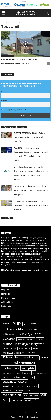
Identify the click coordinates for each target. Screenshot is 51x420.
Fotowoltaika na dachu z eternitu (19, 59)
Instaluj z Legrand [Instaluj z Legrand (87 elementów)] (9, 348)
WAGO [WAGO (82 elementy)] (43, 395)
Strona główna (5, 22)
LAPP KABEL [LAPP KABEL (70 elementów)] (32, 353)
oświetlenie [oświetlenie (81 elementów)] (7, 377)
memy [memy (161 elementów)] (44, 357)
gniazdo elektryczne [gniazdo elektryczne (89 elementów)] (26, 339)
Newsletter (5, 294)
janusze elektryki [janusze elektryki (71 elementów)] (24, 348)
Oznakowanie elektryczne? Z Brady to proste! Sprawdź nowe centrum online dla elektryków (31, 190)
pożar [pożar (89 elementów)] (31, 377)
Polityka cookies (8, 298)
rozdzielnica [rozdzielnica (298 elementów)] (12, 395)
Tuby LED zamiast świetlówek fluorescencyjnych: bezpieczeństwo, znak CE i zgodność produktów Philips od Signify (31, 154)
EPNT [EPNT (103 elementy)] (38, 334)
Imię (3, 91)
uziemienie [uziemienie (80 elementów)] (34, 395)
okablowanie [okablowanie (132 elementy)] (23, 373)
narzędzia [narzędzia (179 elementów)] (28, 368)
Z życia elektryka (7, 56)
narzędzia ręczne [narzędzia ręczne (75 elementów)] (8, 373)
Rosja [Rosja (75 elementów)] (28, 390)
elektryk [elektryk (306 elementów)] (26, 334)
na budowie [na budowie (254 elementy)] (11, 368)
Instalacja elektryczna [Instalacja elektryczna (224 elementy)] (29, 344)
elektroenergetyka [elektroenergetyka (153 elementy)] (13, 329)
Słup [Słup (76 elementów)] (25, 395)
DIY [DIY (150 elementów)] (26, 323)
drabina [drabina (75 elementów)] (33, 323)
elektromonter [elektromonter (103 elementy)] (32, 329)
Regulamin (5, 290)
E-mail (4, 100)
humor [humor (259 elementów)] (7, 344)
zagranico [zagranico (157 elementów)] (16, 400)
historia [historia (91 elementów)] (40, 339)
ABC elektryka (7, 302)
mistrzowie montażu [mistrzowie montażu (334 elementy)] (19, 363)
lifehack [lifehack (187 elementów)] (7, 357)
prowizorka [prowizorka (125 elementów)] (32, 386)
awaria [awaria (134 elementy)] (6, 323)
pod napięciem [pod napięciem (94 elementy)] (20, 377)
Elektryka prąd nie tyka (10, 63)
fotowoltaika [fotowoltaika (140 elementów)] (9, 339)
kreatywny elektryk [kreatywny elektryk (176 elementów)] (14, 352)
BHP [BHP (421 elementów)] (17, 324)
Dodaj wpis (6, 306)
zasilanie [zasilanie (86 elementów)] (28, 400)
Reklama (29, 413)
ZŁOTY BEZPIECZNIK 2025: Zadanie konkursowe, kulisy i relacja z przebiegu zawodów (30, 137)
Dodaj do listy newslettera (13, 110)
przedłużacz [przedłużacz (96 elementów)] (8, 390)
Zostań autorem (15, 413)
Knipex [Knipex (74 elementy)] (35, 348)
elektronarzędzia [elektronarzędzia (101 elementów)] (10, 334)
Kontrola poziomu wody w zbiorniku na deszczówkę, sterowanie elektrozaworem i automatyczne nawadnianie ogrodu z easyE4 (31, 173)
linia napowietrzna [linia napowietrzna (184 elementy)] (26, 357)
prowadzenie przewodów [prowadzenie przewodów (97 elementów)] (13, 386)
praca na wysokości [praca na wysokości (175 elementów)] (15, 381)
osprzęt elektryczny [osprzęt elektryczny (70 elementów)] (39, 373)
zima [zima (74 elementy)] (36, 400)
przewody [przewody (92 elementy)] (20, 390)
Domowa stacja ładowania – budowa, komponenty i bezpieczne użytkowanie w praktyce (31, 205)
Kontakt (39, 413)
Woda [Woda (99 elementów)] (5, 400)
